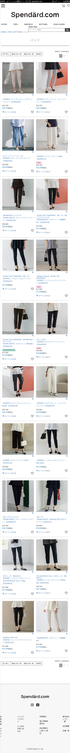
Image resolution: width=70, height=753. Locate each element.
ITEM (10, 32)
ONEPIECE (28, 24)
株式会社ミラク (66, 719)
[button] (67, 56)
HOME (3, 32)
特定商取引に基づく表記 (44, 730)
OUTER (4, 24)
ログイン (56, 1)
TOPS (15, 24)
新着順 (38, 54)
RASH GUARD (59, 24)
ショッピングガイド (20, 719)
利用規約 (43, 717)
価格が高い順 (29, 54)
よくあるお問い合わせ (20, 728)
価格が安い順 (16, 54)
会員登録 (66, 1)
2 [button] (63, 56)
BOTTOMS (43, 24)
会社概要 (66, 726)
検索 (67, 30)
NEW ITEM (33, 27)
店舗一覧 (66, 731)
